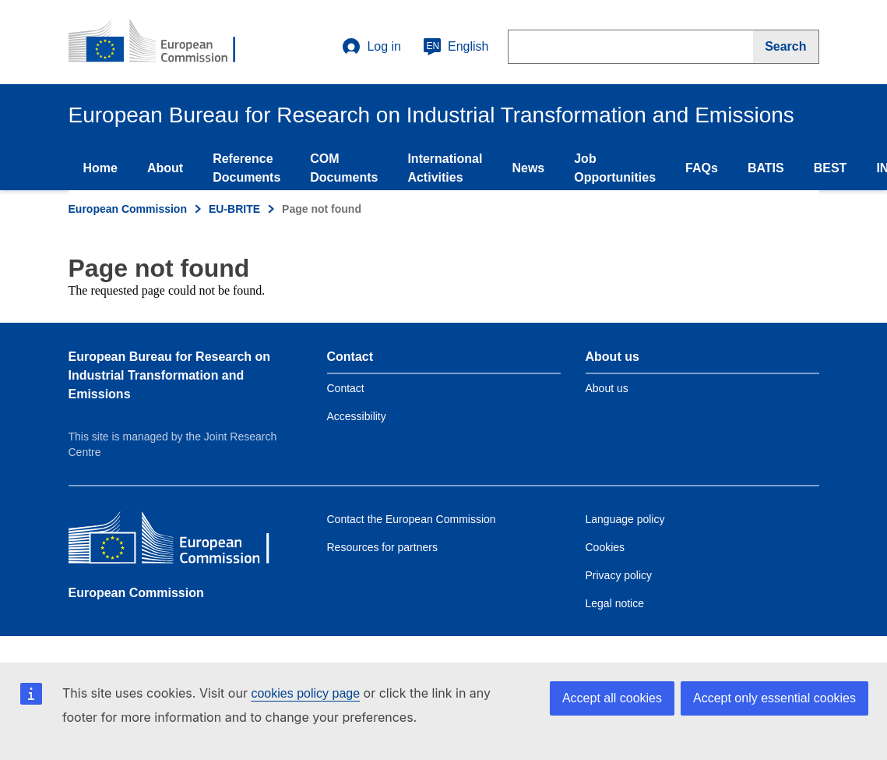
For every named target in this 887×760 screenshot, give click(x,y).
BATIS (766, 168)
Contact (345, 388)
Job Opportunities (615, 168)
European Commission (128, 209)
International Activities (444, 168)
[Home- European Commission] (163, 42)
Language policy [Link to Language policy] (625, 519)
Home (100, 168)
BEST (830, 168)
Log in (371, 46)
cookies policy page (305, 693)
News (528, 168)
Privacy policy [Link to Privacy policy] (619, 575)
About (165, 168)
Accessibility (356, 416)
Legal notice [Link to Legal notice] (615, 603)
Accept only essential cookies (774, 698)
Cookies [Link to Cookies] (605, 547)
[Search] (785, 47)
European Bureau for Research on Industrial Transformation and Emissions (170, 375)
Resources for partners (382, 547)
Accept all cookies (612, 698)
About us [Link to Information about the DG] (607, 388)
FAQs (701, 168)
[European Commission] (181, 541)
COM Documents (344, 168)
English (455, 46)
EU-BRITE (234, 209)
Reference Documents (246, 168)
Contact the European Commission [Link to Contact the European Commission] (411, 519)
